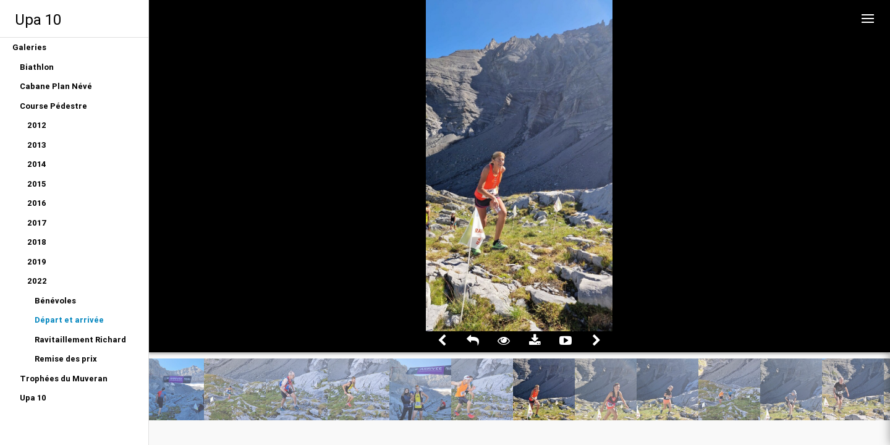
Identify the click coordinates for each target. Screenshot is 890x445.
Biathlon (37, 67)
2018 (36, 242)
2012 (36, 125)
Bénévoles (55, 300)
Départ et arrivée (69, 320)
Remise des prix (66, 359)
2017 (37, 223)
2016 (36, 203)
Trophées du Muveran (64, 378)
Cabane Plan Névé (56, 86)
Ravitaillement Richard (80, 339)
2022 (37, 281)
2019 (36, 261)
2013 (36, 145)
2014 (36, 164)
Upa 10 (38, 19)
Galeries (29, 47)
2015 (36, 184)
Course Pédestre (53, 106)
